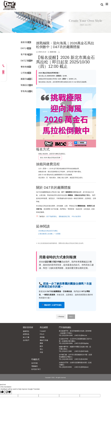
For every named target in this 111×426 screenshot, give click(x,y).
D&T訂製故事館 (27, 61)
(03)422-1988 (67, 351)
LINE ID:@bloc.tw (80, 335)
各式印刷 (34, 363)
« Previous (61, 316)
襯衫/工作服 (44, 340)
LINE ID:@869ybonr (81, 367)
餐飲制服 (25, 67)
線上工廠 (26, 337)
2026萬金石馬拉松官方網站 (48, 231)
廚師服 (42, 337)
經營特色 (26, 334)
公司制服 (25, 73)
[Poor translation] (8, 392)
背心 (41, 349)
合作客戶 (26, 340)
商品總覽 (44, 327)
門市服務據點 (65, 327)
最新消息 (25, 42)
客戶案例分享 (27, 54)
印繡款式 (35, 359)
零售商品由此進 (27, 91)
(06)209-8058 (67, 367)
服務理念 (26, 331)
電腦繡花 (34, 366)
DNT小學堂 (26, 48)
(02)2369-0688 (67, 343)
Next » (71, 316)
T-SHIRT (43, 331)
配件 (41, 346)
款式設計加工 (36, 369)
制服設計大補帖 (27, 85)
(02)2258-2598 (67, 335)
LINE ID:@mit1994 (81, 359)
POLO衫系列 (76, 216)
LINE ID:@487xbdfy (81, 351)
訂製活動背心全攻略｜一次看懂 (49, 234)
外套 (41, 352)
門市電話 (3, 67)
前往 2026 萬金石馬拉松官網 (50, 157)
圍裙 (41, 343)
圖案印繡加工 (27, 79)
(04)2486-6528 (67, 359)
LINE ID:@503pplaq (81, 343)
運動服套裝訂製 (64, 216)
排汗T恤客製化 (51, 216)
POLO (42, 334)
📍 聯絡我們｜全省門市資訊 (52, 305)
